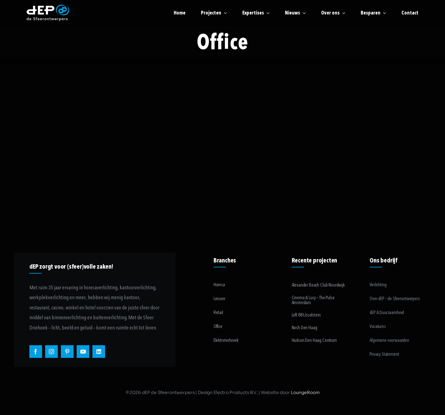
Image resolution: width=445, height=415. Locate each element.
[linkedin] (98, 351)
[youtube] (83, 351)
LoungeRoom (305, 392)
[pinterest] (67, 351)
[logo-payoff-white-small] (48, 13)
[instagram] (51, 351)
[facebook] (35, 351)
